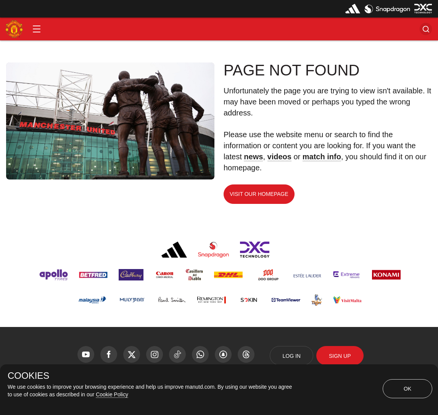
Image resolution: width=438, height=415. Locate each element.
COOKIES (28, 376)
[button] (36, 29)
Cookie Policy (112, 394)
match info (322, 156)
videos (279, 156)
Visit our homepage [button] (259, 194)
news (253, 156)
